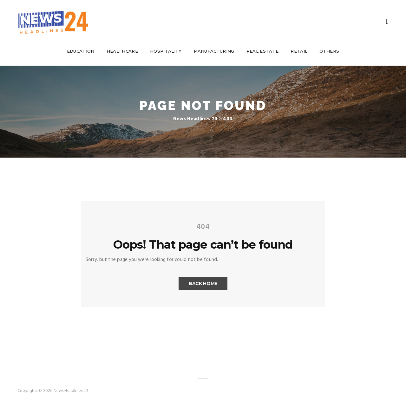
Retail (299, 51)
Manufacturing (214, 51)
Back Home (203, 277)
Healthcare (122, 51)
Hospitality (166, 51)
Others (329, 51)
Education (81, 51)
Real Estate (262, 51)
